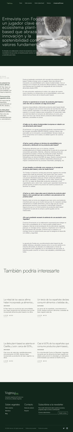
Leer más (8, 315)
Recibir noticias (63, 413)
